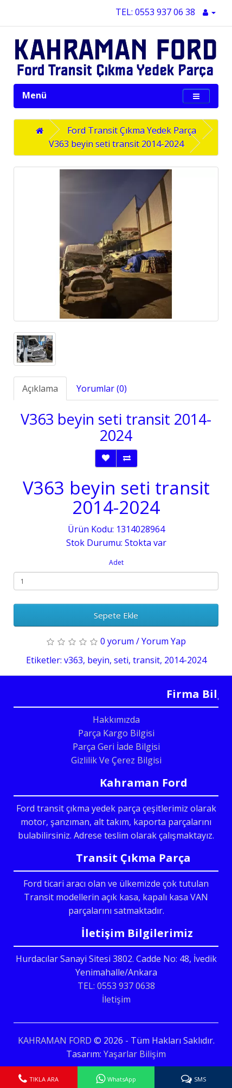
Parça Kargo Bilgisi (116, 733)
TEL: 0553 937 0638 (116, 986)
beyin (98, 660)
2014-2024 (185, 660)
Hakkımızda (116, 720)
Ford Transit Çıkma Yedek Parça (131, 130)
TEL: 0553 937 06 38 (155, 12)
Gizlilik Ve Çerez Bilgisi (116, 760)
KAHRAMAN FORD (55, 1040)
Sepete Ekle (116, 615)
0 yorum (117, 641)
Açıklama (40, 388)
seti (121, 660)
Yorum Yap (163, 641)
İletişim (116, 999)
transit (146, 660)
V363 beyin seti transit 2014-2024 (116, 144)
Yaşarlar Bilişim (135, 1054)
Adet (116, 562)
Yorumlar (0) (101, 388)
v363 (73, 660)
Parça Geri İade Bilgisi (116, 747)
